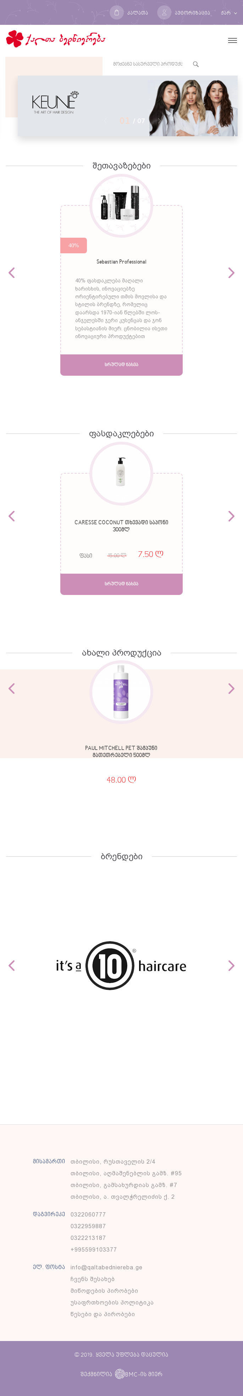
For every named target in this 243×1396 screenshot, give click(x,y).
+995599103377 (94, 1250)
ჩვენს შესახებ (93, 1279)
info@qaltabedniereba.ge (107, 1267)
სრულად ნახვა (121, 365)
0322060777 (88, 1215)
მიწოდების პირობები (104, 1291)
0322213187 (88, 1238)
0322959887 (88, 1226)
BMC (126, 1375)
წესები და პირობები (103, 1314)
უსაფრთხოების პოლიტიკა (112, 1303)
